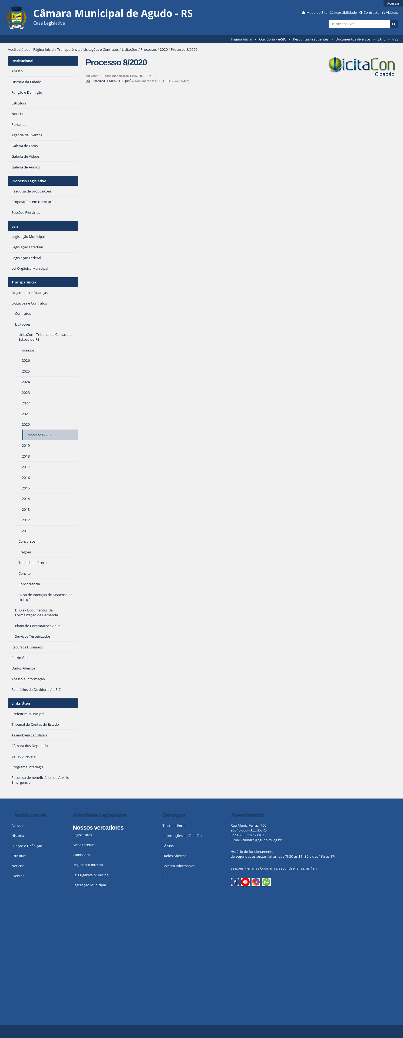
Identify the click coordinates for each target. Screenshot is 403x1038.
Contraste (371, 12)
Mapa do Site (317, 12)
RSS (395, 39)
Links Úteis (21, 703)
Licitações (129, 49)
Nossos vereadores (98, 827)
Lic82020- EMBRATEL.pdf (108, 80)
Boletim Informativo (179, 865)
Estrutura (19, 855)
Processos (149, 49)
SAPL (381, 39)
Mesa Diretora (84, 844)
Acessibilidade (345, 12)
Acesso (17, 825)
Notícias (18, 865)
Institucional (23, 60)
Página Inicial (241, 39)
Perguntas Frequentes (310, 39)
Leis (15, 226)
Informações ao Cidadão (182, 835)
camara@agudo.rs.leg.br (262, 839)
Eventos (18, 875)
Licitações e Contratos (101, 49)
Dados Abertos (174, 855)
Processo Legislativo (29, 180)
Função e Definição (27, 845)
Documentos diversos (352, 39)
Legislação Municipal (89, 885)
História (18, 835)
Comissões (81, 854)
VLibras (392, 12)
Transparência (68, 49)
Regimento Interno (88, 864)
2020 (164, 49)
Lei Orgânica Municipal (91, 875)
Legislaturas (82, 834)
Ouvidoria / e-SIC (272, 39)
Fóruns (168, 845)
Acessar (393, 3)
